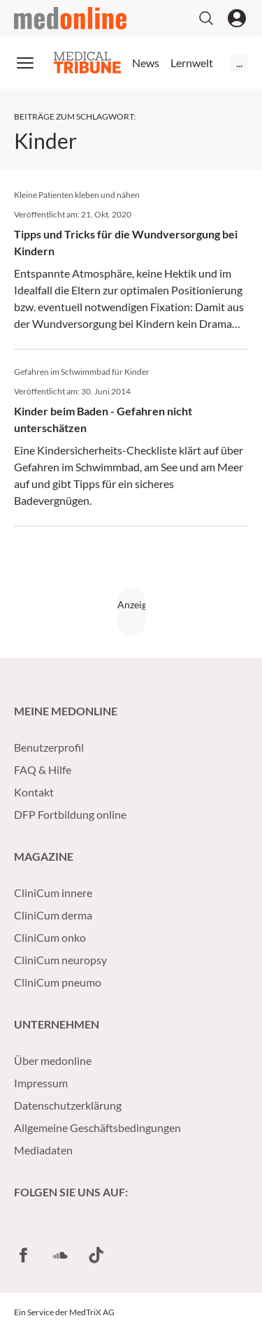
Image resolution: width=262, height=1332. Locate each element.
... (239, 62)
